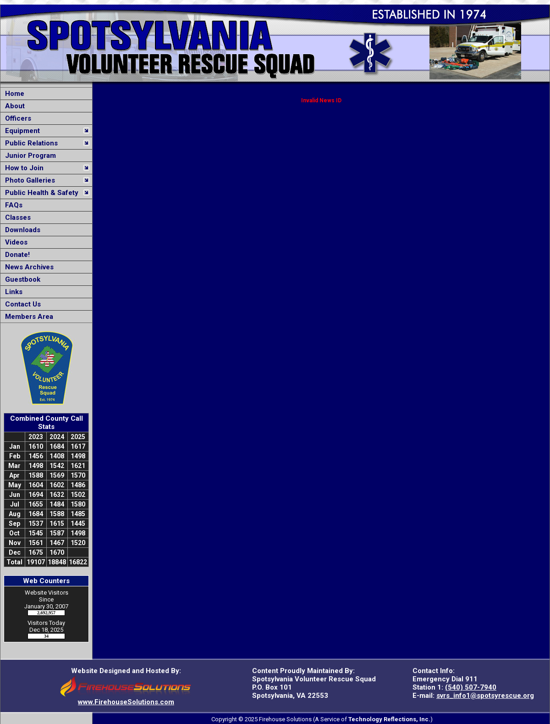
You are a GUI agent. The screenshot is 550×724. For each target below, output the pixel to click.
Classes (16, 217)
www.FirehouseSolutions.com (126, 702)
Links (11, 292)
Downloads (20, 230)
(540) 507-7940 (470, 687)
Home (12, 93)
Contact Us (21, 304)
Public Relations (29, 143)
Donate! (15, 255)
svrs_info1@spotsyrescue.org (485, 695)
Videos (14, 242)
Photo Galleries (28, 180)
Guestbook (20, 279)
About (13, 106)
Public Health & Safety (39, 193)
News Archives (27, 267)
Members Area (27, 316)
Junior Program (28, 155)
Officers (16, 118)
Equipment (20, 131)
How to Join (22, 168)
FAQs (11, 205)
